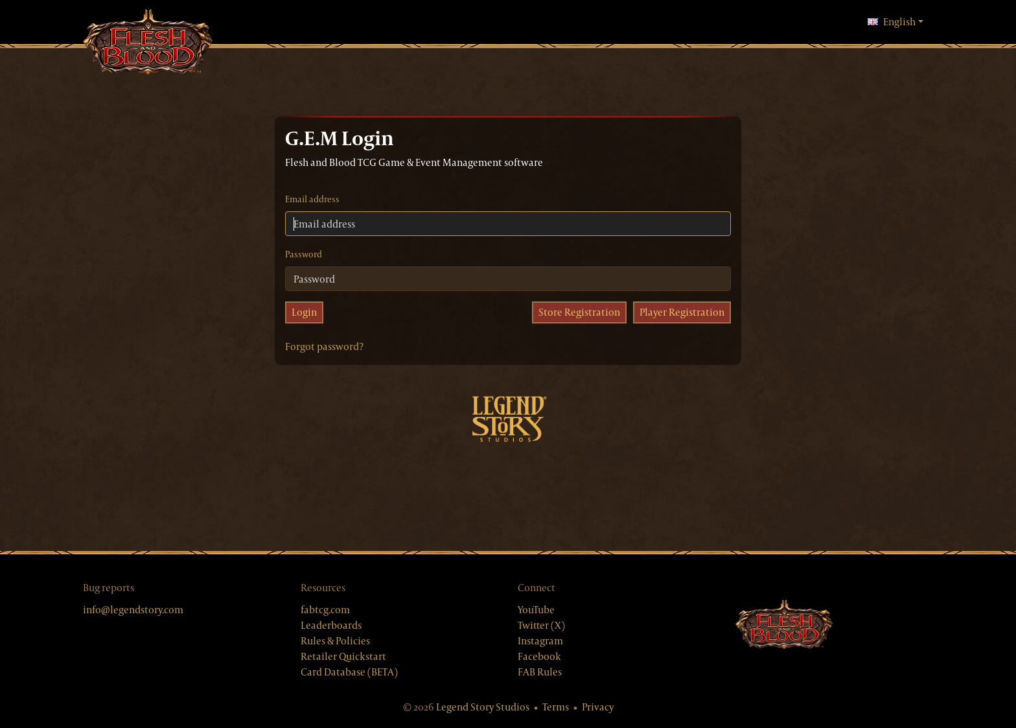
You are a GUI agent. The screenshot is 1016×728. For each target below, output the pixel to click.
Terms (555, 707)
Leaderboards (331, 625)
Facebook (539, 656)
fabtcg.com (325, 609)
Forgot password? (324, 346)
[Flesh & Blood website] (784, 625)
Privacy (598, 707)
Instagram (540, 641)
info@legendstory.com (133, 609)
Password (303, 254)
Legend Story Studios (482, 707)
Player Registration (682, 312)
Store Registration (579, 312)
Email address (312, 199)
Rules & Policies (335, 641)
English (895, 21)
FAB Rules (540, 672)
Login (304, 312)
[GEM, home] (148, 43)
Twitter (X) (541, 625)
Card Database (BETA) (349, 672)
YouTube (536, 609)
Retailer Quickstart (343, 656)
